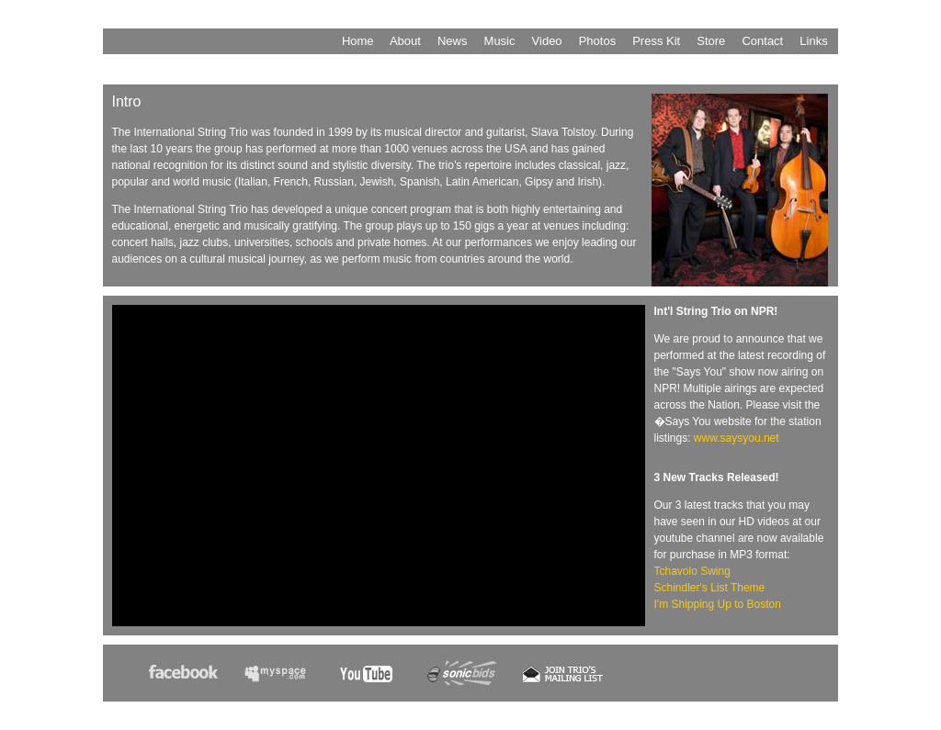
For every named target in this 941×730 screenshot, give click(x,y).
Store (711, 41)
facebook (189, 678)
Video (547, 41)
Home (358, 41)
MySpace (284, 678)
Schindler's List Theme (709, 587)
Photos (597, 41)
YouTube (376, 678)
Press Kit (656, 41)
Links (813, 41)
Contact (762, 41)
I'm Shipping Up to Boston (717, 604)
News (452, 41)
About (405, 41)
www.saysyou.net (736, 438)
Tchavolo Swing (692, 571)
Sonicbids (467, 678)
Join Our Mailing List (563, 678)
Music (500, 41)
